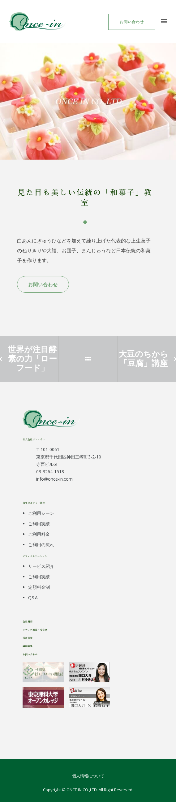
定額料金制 (39, 587)
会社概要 (27, 621)
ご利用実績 (39, 524)
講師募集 (27, 646)
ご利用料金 (39, 534)
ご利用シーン (41, 513)
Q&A (33, 597)
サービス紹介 (41, 566)
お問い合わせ (132, 21)
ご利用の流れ (41, 545)
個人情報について (88, 776)
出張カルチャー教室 (34, 502)
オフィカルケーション (35, 556)
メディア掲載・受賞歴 (35, 629)
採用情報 (27, 637)
